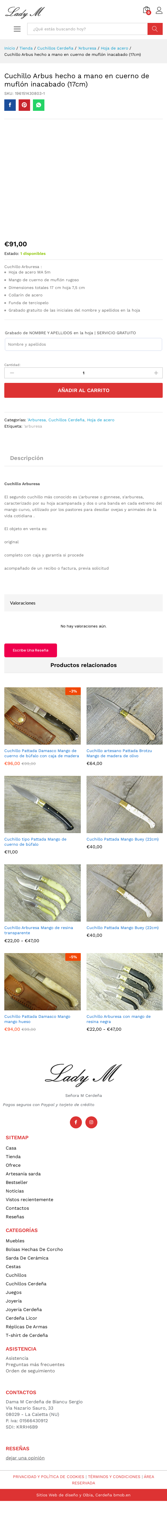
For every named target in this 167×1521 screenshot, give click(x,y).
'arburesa (33, 426)
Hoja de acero (100, 420)
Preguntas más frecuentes (35, 1364)
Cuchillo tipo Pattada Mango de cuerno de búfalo (35, 842)
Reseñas (15, 1216)
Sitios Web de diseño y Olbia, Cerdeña (74, 1495)
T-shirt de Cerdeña (27, 1335)
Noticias (15, 1191)
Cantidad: (12, 365)
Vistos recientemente (29, 1199)
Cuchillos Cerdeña (66, 420)
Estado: (11, 253)
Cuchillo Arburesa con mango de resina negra (119, 1019)
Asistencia (17, 1358)
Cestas (13, 1266)
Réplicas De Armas (26, 1326)
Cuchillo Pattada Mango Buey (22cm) (123, 839)
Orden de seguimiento (30, 1371)
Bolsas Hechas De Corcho (34, 1249)
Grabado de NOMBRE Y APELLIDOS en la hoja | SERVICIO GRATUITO (70, 332)
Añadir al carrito (83, 390)
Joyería (14, 1301)
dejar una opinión (25, 1458)
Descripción (26, 458)
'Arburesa (36, 420)
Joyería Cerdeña (24, 1309)
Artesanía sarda (23, 1173)
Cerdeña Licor (21, 1318)
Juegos (13, 1292)
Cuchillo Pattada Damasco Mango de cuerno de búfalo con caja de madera (41, 753)
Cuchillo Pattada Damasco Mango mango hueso (37, 1019)
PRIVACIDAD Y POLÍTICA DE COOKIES (48, 1476)
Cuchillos (16, 1275)
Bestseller (17, 1182)
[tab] (26, 460)
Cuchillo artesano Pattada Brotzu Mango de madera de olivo (119, 753)
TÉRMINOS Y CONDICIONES (114, 1476)
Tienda (13, 1156)
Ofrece (13, 1165)
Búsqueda (155, 29)
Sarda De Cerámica (27, 1258)
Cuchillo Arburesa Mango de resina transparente (38, 930)
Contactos (17, 1208)
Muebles (15, 1240)
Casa (11, 1148)
